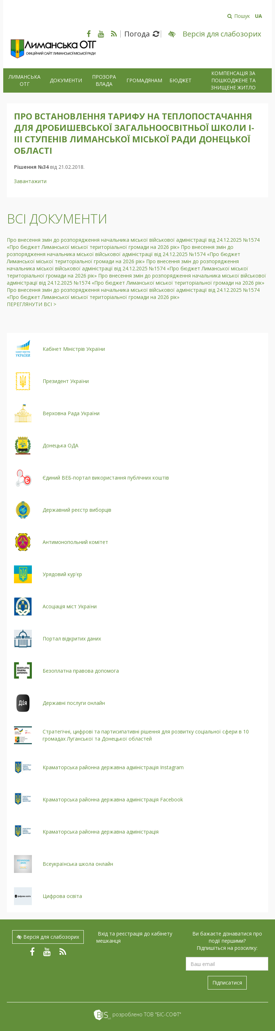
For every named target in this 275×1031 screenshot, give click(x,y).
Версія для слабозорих (48, 936)
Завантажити (30, 181)
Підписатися (227, 982)
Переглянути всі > (31, 304)
